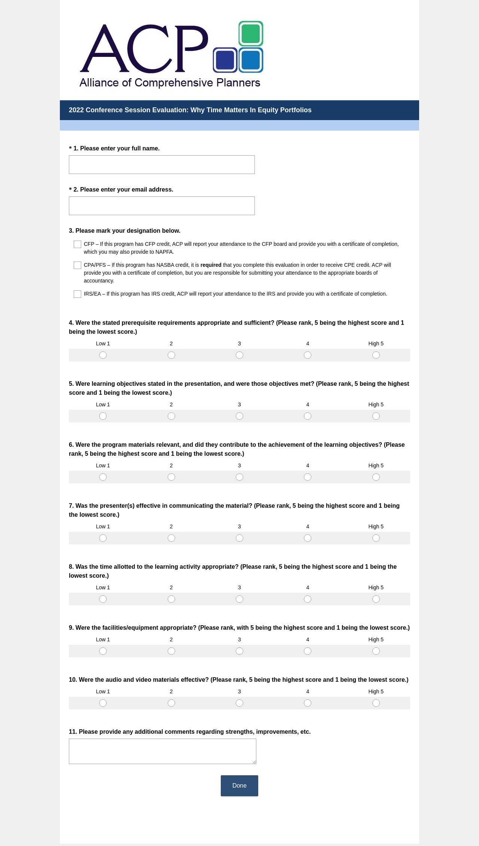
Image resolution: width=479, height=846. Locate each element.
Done (239, 732)
